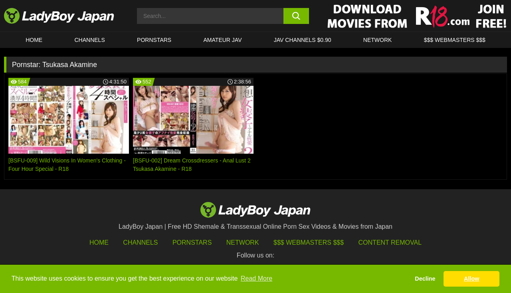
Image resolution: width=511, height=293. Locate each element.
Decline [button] (425, 278)
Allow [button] (471, 278)
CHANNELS (90, 40)
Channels (140, 242)
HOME (34, 40)
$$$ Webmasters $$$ (308, 242)
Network (377, 40)
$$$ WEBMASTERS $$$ (454, 40)
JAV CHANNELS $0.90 (302, 40)
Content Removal (390, 242)
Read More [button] (256, 278)
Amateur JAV (223, 40)
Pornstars (154, 40)
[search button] (296, 16)
